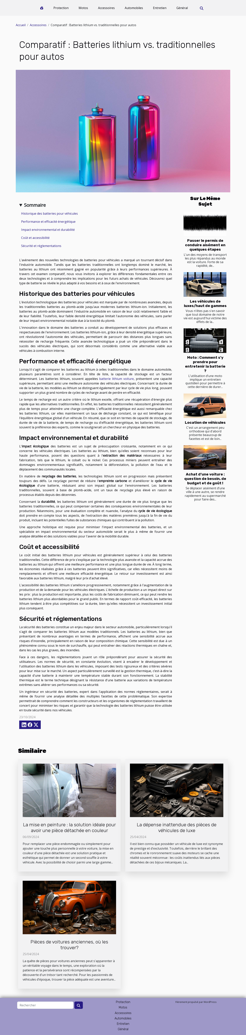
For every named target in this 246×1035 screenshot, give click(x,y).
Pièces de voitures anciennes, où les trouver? (69, 944)
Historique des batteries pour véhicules (49, 213)
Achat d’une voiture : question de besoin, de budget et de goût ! (205, 478)
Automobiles (134, 8)
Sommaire (35, 205)
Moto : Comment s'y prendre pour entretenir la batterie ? (205, 364)
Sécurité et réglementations (41, 246)
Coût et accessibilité (35, 238)
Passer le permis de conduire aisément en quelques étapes (205, 245)
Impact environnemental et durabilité (48, 230)
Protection (61, 8)
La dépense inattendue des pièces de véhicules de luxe (176, 827)
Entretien (159, 8)
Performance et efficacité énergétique (48, 221)
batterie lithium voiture (116, 379)
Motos (83, 8)
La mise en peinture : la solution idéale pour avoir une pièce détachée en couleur (69, 827)
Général (182, 8)
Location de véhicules (205, 422)
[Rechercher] (45, 1005)
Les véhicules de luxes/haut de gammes (205, 303)
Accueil (21, 25)
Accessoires (106, 8)
